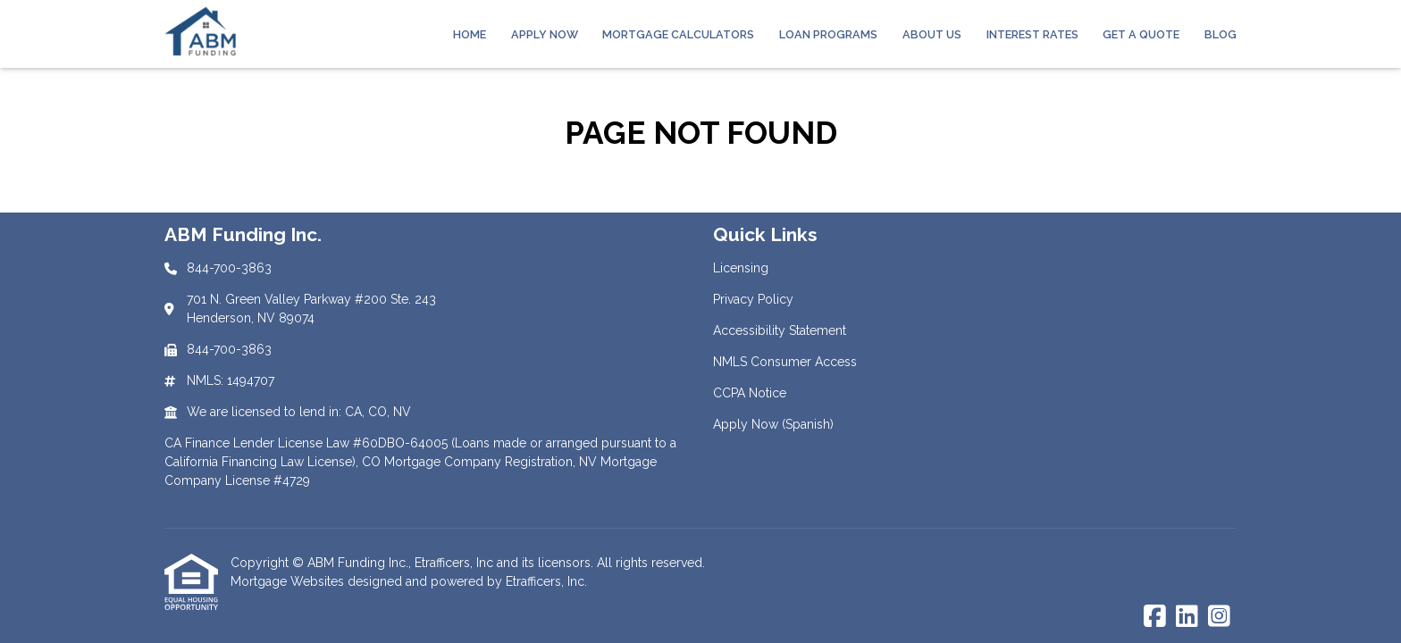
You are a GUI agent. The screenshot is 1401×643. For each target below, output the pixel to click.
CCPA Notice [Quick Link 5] (749, 393)
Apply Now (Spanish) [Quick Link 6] (773, 424)
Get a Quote (1141, 34)
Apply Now (544, 34)
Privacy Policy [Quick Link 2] (753, 299)
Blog (1220, 34)
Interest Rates (1032, 34)
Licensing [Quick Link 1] (740, 268)
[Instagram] (1219, 617)
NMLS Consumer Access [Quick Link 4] (785, 362)
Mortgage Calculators (678, 34)
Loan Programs (828, 34)
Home (469, 34)
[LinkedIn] (1187, 617)
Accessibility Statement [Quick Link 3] (779, 330)
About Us (931, 34)
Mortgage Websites (289, 581)
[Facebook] (1155, 617)
